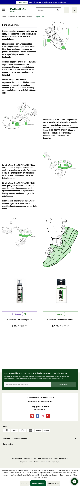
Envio (34, 458)
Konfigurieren (53, 483)
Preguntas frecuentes (26, 462)
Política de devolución (60, 458)
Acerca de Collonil (17, 458)
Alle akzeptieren (38, 483)
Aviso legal (27, 458)
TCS (49, 462)
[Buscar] (58, 10)
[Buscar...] (49, 10)
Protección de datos (39, 462)
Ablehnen (24, 483)
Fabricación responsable (45, 458)
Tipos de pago (56, 462)
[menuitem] (6, 10)
